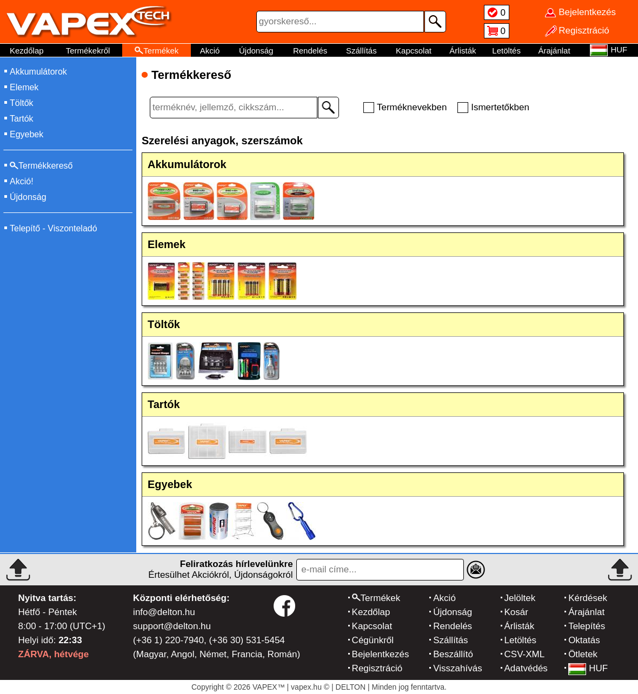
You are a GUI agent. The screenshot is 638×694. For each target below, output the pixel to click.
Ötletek (582, 654)
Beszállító (453, 654)
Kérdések (587, 598)
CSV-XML (524, 654)
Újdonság (256, 50)
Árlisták (462, 50)
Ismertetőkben (500, 107)
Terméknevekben (412, 107)
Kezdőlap (27, 50)
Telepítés (586, 626)
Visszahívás (457, 668)
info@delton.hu (164, 612)
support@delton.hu (172, 626)
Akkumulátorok (38, 71)
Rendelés (310, 50)
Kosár (516, 612)
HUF (588, 668)
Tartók (22, 118)
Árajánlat (554, 50)
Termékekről (88, 50)
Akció (210, 50)
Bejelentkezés (380, 654)
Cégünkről (373, 640)
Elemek (24, 87)
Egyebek (26, 134)
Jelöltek (520, 598)
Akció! (22, 181)
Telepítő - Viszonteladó (53, 228)
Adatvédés (526, 668)
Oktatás (584, 640)
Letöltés (506, 50)
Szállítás (361, 50)
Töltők (22, 103)
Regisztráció (377, 668)
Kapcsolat (413, 50)
